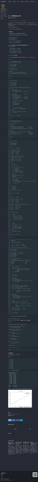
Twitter (2, 20)
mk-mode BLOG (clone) (4, 16)
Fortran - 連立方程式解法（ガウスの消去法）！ (17, 55)
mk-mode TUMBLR (3, 17)
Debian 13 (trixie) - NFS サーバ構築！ (26, 453)
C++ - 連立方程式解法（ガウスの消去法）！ (17, 50)
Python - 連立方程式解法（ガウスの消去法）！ (17, 53)
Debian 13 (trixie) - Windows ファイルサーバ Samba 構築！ (11, 454)
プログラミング (15, 425)
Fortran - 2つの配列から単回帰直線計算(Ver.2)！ (18, 30)
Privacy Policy (31, 1)
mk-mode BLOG (3, 1)
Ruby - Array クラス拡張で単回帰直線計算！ (17, 42)
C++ (11, 423)
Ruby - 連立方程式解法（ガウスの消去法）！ (17, 52)
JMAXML (26, 1)
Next (30, 439)
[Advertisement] (22, 9)
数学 (18, 425)
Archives (9, 1)
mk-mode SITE (3, 15)
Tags (18, 1)
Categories (14, 1)
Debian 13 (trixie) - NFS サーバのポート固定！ (19, 454)
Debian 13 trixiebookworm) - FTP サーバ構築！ (33, 454)
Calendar (21, 1)
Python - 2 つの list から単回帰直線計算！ (16, 44)
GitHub (2, 21)
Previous (15, 439)
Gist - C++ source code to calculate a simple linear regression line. (20, 322)
